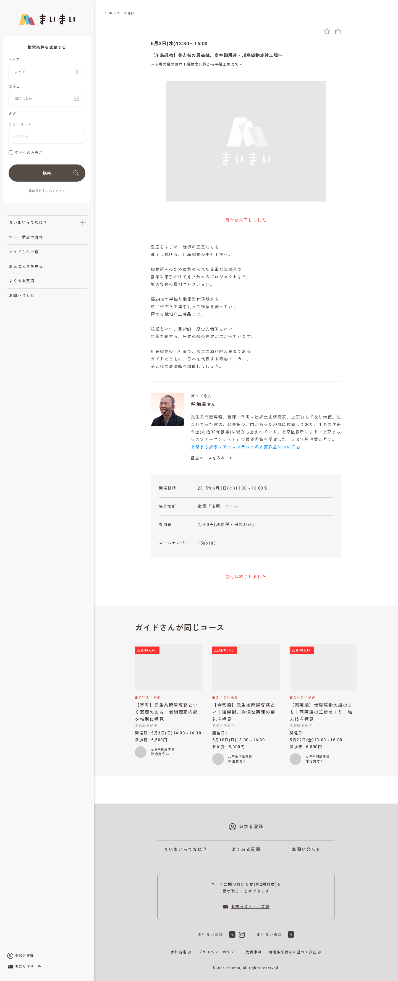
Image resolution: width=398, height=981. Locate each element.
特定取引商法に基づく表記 (293, 952)
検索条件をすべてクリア (47, 191)
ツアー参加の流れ (26, 237)
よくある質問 (22, 281)
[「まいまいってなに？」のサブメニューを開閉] (83, 223)
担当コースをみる (212, 458)
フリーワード (20, 125)
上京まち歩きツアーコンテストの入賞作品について (243, 446)
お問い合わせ (22, 295)
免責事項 (254, 952)
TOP (109, 13)
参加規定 (179, 952)
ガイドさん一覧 (24, 252)
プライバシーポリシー (218, 952)
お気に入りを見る (26, 266)
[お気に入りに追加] (326, 31)
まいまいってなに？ (28, 222)
